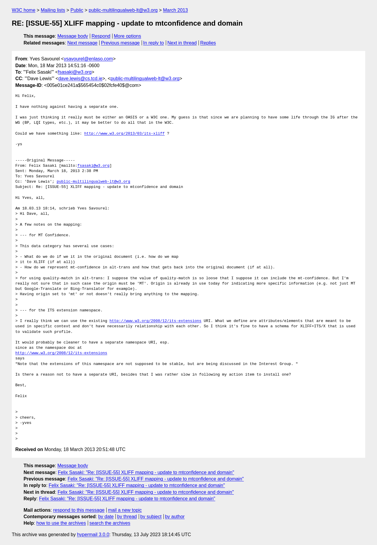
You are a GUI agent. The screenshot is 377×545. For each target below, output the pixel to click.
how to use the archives (61, 523)
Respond (101, 36)
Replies (208, 42)
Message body (72, 36)
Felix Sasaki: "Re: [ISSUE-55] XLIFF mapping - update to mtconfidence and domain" (146, 472)
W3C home (23, 10)
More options (127, 36)
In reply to (153, 42)
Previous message (120, 42)
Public (76, 10)
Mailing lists (53, 10)
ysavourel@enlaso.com (88, 58)
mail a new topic (125, 510)
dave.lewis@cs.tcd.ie (80, 78)
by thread (127, 516)
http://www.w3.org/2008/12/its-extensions (155, 321)
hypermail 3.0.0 (93, 534)
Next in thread (182, 42)
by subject (150, 516)
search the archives (110, 523)
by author (175, 516)
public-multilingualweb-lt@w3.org (123, 10)
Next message (82, 42)
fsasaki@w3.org (75, 72)
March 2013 (175, 10)
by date (105, 516)
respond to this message (78, 510)
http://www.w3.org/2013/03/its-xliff (124, 133)
